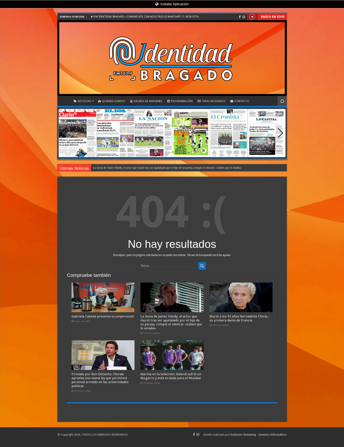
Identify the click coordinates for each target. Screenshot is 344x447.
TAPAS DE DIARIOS (211, 101)
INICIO (65, 100)
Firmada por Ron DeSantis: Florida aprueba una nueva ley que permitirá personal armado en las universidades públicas (100, 380)
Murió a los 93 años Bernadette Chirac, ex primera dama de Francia (239, 318)
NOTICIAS (82, 101)
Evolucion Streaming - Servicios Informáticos (259, 434)
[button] (280, 133)
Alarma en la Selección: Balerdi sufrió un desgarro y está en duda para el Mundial (170, 376)
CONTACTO (239, 101)
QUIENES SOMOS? (111, 101)
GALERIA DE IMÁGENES (146, 101)
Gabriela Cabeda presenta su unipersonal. (103, 316)
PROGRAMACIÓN (180, 101)
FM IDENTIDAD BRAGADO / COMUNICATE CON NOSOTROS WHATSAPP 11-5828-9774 (145, 16)
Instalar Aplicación (172, 4)
